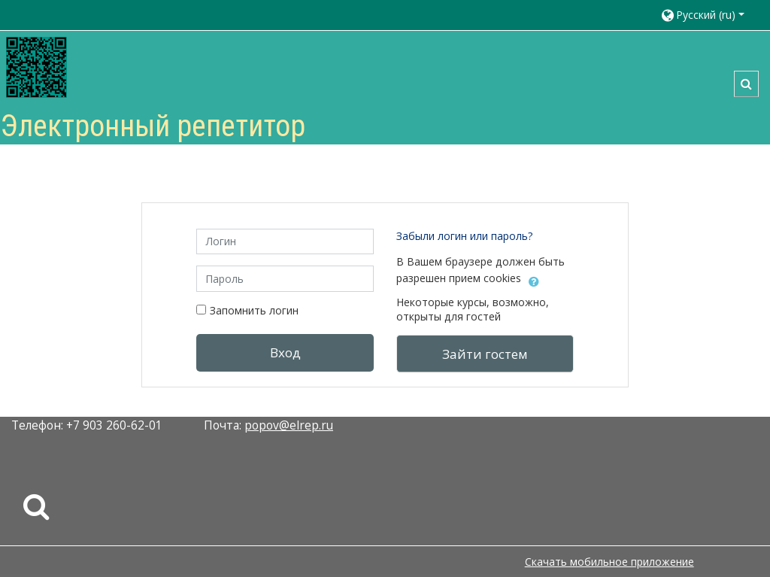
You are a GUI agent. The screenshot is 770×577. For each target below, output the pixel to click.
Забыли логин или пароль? (464, 236)
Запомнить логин (254, 310)
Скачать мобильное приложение (609, 561)
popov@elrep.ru (288, 425)
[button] (708, 15)
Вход (285, 352)
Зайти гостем (485, 354)
